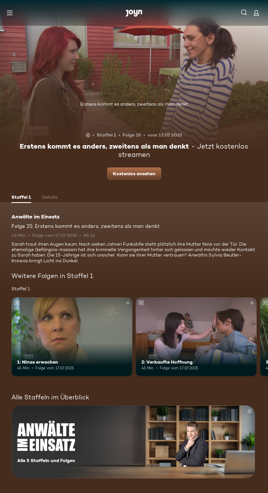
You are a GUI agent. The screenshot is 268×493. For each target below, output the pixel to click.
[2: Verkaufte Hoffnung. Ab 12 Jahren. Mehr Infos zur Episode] (196, 336)
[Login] (256, 13)
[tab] (21, 198)
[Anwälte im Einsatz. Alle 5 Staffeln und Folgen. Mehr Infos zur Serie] (133, 441)
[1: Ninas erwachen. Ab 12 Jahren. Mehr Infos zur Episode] (71, 336)
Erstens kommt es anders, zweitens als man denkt (134, 104)
